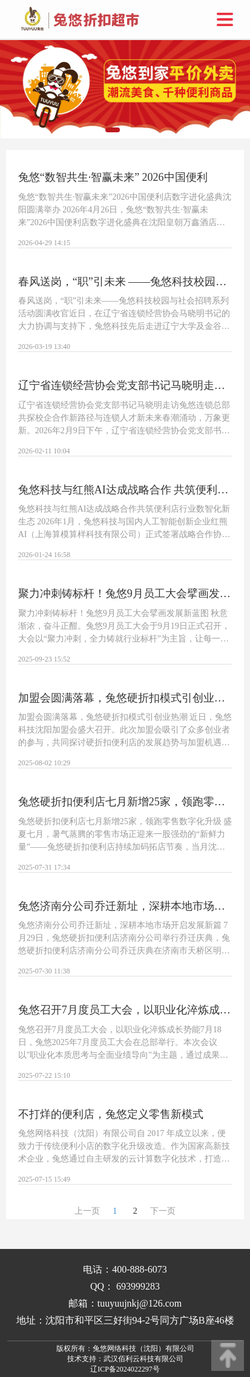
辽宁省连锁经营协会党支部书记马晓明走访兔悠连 (125, 385)
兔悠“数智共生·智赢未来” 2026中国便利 (113, 177)
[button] (112, 129)
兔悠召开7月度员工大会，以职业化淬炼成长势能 (125, 1010)
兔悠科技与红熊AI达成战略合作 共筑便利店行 (125, 490)
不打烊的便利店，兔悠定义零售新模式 (110, 1114)
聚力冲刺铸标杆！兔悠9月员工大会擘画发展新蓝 (125, 593)
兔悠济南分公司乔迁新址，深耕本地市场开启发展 (125, 906)
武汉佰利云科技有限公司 (143, 1359)
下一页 (163, 1211)
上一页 (87, 1211)
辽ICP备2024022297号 (125, 1369)
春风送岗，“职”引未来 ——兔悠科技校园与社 (125, 282)
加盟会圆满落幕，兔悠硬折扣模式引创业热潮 (125, 698)
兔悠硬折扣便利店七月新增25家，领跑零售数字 (125, 802)
